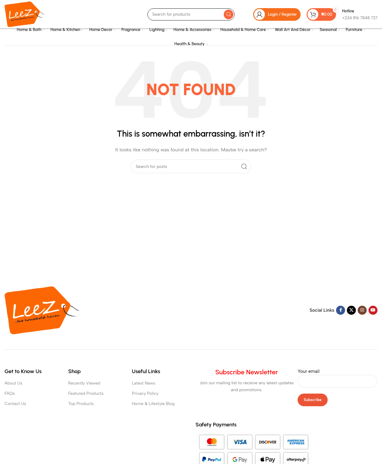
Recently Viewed (84, 383)
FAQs (10, 393)
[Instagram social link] (362, 310)
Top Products (81, 403)
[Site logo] (25, 14)
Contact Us (15, 403)
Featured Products (86, 393)
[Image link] (42, 310)
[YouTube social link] (372, 310)
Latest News (143, 383)
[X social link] (351, 310)
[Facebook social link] (340, 310)
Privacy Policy (145, 393)
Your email (337, 376)
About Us (13, 383)
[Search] (191, 14)
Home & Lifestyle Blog (153, 403)
